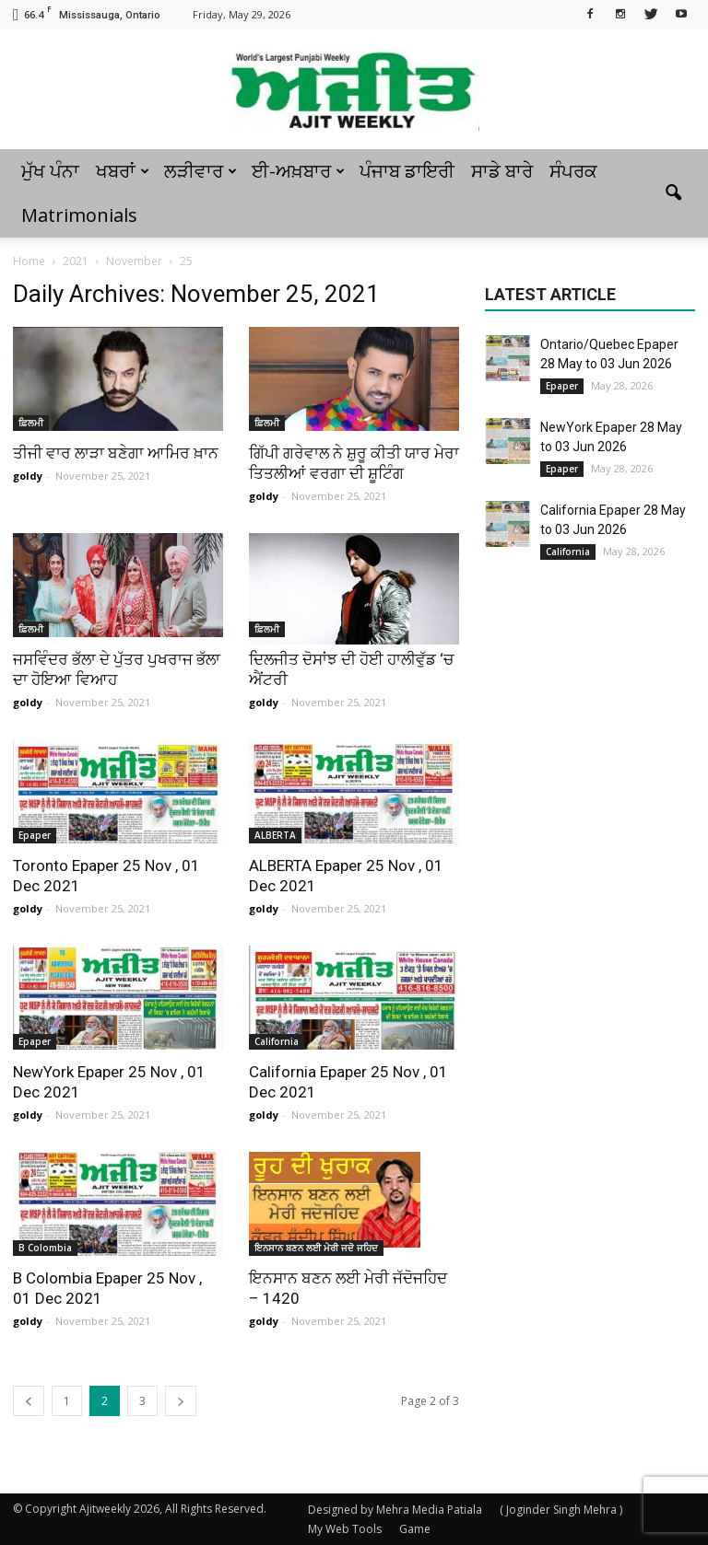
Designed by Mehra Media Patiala (395, 1509)
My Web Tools (345, 1529)
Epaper (34, 835)
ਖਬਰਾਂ (122, 170)
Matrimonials (79, 215)
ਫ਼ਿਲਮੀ (30, 422)
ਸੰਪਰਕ (573, 170)
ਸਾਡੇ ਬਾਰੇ (502, 170)
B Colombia (45, 1247)
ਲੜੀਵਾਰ (200, 170)
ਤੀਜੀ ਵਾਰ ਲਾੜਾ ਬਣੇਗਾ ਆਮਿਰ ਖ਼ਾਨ (115, 453)
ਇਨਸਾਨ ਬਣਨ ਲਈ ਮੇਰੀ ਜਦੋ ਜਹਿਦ (316, 1247)
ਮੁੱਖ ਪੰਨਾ (50, 170)
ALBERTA (275, 835)
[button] (673, 193)
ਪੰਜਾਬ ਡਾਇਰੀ (407, 170)
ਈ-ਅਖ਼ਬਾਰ (298, 170)
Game (415, 1529)
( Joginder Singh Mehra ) (561, 1509)
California (276, 1041)
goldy (27, 475)
